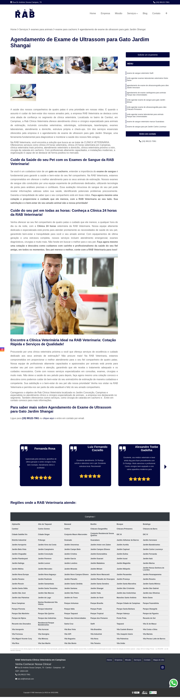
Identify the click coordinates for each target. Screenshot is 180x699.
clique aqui (48, 418)
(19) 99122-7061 (161, 2)
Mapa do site (159, 660)
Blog (145, 13)
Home (93, 13)
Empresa (105, 13)
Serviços (131, 13)
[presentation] (16, 478)
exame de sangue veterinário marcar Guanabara (145, 128)
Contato (156, 13)
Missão (118, 13)
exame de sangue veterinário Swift (140, 74)
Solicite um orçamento (148, 55)
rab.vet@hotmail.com (24, 679)
